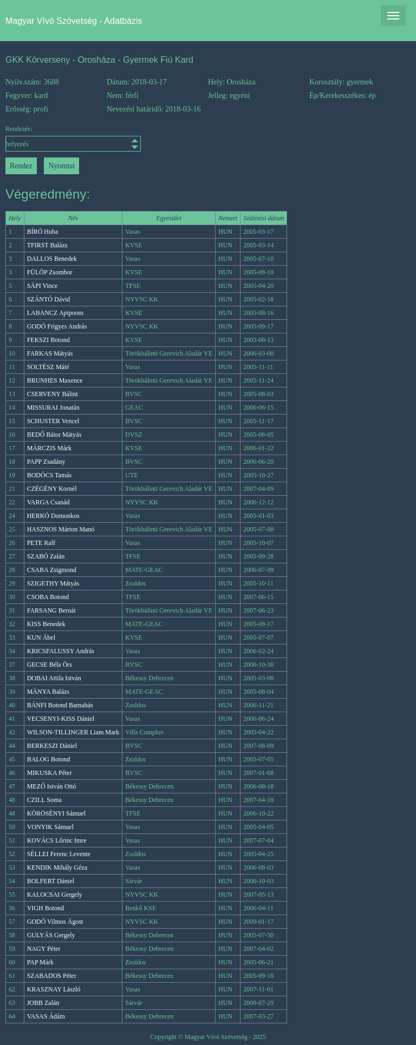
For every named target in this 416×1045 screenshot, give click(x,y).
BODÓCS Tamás (49, 475)
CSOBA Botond (48, 597)
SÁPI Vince (42, 286)
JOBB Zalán (43, 1003)
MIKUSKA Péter (49, 773)
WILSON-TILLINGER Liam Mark (73, 732)
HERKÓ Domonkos (53, 516)
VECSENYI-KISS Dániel (60, 718)
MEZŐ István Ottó (51, 786)
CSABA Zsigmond (51, 570)
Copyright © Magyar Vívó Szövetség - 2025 (208, 1037)
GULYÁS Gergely (51, 935)
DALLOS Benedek (52, 258)
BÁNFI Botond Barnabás (60, 705)
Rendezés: (56, 138)
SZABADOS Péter (51, 976)
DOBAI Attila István (54, 678)
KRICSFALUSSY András (60, 651)
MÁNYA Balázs (48, 691)
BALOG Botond (48, 759)
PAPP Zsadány (46, 461)
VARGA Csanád (48, 502)
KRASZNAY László (54, 989)
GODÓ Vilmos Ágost (55, 921)
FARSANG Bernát (51, 610)
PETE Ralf (41, 543)
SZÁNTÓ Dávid (48, 299)
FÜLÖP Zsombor (50, 272)
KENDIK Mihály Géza (57, 867)
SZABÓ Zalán (46, 556)
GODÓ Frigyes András (57, 326)
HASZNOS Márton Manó (61, 529)
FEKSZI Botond (48, 340)
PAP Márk (40, 962)
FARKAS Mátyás (50, 353)
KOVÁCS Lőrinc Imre (57, 840)
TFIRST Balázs (47, 245)
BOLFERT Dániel (50, 881)
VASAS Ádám (46, 1016)
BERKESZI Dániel (52, 746)
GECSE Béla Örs (49, 664)
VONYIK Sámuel (50, 827)
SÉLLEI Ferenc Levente (58, 854)
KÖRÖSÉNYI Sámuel (56, 813)
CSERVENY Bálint (52, 394)
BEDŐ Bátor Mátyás (54, 434)
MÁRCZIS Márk (49, 448)
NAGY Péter (44, 948)
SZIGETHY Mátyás (53, 583)
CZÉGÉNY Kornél (52, 488)
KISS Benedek (46, 624)
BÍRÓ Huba (42, 231)
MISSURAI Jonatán (53, 407)
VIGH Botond (45, 908)
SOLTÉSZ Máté (48, 367)
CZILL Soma (44, 800)
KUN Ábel (41, 637)
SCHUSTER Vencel (53, 421)
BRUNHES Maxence (55, 380)
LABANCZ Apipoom (55, 313)
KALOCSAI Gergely (54, 894)
